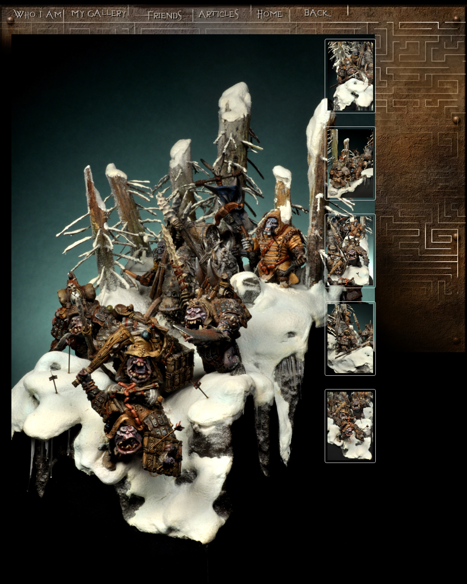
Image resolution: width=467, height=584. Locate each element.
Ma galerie (98, 16)
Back (317, 16)
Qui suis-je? (37, 16)
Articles (218, 16)
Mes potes (157, 16)
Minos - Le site (269, 16)
